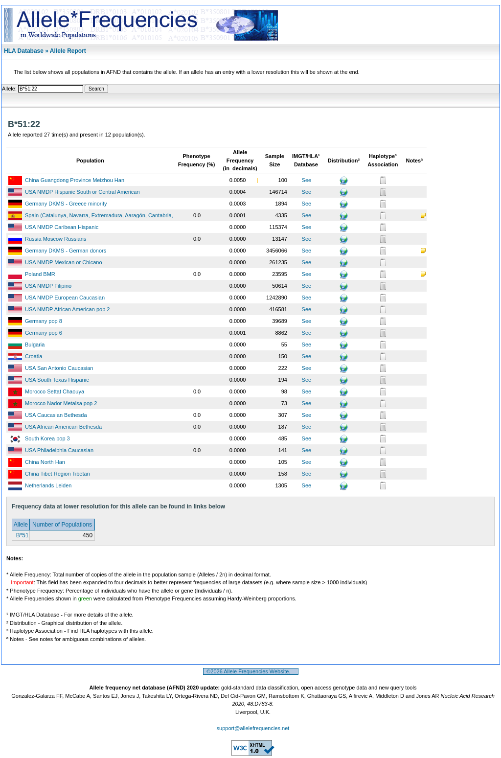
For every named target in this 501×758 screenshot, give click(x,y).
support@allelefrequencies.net (253, 728)
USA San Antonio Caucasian (59, 368)
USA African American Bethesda (63, 427)
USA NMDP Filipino (48, 286)
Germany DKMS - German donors (65, 250)
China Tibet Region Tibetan (57, 474)
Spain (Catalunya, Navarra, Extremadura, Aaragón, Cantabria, (99, 215)
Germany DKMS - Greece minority (66, 204)
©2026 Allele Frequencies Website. (251, 671)
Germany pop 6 (43, 333)
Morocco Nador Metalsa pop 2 (61, 403)
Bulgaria (35, 344)
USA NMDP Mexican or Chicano (63, 262)
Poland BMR (40, 274)
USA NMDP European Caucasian (65, 297)
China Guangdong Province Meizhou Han (74, 180)
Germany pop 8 (43, 321)
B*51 (21, 535)
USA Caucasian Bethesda (56, 415)
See (307, 180)
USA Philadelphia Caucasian (59, 450)
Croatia (33, 356)
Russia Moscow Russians (55, 239)
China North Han (45, 462)
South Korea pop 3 (47, 438)
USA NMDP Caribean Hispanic (61, 227)
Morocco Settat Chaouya (54, 391)
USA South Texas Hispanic (57, 380)
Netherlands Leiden (48, 485)
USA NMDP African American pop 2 (67, 309)
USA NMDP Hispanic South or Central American (82, 192)
